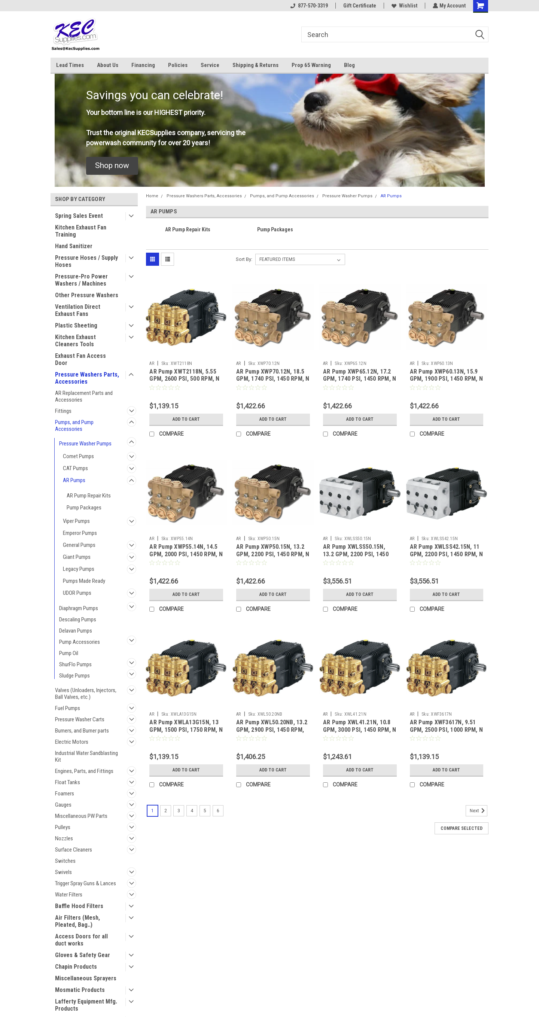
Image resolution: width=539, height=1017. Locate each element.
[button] (112, 166)
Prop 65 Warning (311, 65)
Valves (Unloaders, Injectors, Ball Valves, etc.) (85, 693)
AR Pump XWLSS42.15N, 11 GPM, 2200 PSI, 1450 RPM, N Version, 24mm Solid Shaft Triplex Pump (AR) (446, 557)
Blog (349, 65)
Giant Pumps (77, 557)
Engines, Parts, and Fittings (84, 771)
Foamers (64, 793)
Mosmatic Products (80, 989)
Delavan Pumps (75, 630)
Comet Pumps (78, 456)
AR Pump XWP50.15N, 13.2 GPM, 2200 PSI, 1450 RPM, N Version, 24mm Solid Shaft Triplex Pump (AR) (273, 557)
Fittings (63, 411)
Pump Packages (84, 507)
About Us (107, 65)
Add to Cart (186, 419)
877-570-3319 (308, 6)
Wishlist (404, 6)
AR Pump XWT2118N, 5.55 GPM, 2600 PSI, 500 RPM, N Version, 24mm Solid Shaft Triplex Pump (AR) (184, 382)
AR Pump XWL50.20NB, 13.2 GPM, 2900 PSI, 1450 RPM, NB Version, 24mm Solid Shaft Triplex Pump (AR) (271, 733)
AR (151, 363)
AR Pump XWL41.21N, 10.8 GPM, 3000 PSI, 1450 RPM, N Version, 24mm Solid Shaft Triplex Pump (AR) (359, 733)
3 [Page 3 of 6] (178, 810)
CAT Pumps (75, 468)
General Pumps (79, 545)
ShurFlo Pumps (75, 664)
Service (210, 65)
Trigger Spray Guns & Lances (85, 883)
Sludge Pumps (74, 675)
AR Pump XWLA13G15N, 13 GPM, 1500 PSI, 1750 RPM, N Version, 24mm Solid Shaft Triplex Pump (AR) (186, 733)
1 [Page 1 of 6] (152, 810)
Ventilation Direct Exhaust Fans (77, 310)
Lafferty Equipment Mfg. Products (86, 1005)
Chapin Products (76, 966)
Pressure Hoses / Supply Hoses (86, 261)
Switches (65, 861)
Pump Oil (68, 653)
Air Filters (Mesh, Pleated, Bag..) (77, 921)
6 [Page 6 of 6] (218, 810)
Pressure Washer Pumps (85, 443)
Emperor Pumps (80, 533)
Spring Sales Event (79, 215)
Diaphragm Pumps (78, 608)
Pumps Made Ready (84, 581)
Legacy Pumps (78, 569)
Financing (143, 65)
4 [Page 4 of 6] (192, 810)
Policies (178, 65)
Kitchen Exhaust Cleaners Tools (75, 341)
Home (152, 196)
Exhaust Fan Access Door (80, 359)
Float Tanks (67, 782)
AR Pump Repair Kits (89, 495)
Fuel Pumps (67, 708)
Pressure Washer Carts (79, 719)
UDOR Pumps (77, 593)
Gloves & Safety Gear (82, 955)
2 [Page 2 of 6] (165, 810)
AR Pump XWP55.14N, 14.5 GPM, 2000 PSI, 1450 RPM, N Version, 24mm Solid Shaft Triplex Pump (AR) (186, 557)
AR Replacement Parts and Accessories (84, 396)
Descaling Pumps (77, 619)
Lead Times (70, 65)
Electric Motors (71, 742)
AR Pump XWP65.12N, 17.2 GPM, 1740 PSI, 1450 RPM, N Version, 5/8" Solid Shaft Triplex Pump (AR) (359, 382)
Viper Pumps (76, 521)
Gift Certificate (358, 6)
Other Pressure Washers (86, 295)
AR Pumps (74, 480)
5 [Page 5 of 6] (205, 810)
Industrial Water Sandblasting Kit (86, 756)
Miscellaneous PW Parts (81, 816)
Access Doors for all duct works (81, 940)
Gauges (63, 804)
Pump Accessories (79, 642)
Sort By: (244, 259)
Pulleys (62, 827)
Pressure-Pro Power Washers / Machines (81, 280)
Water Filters (68, 894)
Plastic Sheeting (76, 325)
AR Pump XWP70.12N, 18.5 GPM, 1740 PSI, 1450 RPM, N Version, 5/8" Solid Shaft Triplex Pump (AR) (273, 382)
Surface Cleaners (73, 849)
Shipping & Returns (255, 65)
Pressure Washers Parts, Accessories (87, 378)
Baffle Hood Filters (79, 906)
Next (478, 810)
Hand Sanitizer (73, 246)
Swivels (63, 872)
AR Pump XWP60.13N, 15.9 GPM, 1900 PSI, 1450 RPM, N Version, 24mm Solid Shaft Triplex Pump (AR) (446, 382)
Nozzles (64, 838)
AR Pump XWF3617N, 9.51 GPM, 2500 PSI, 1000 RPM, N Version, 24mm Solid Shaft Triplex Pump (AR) (446, 733)
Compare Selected (461, 828)
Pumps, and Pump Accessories (74, 425)
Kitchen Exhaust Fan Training (80, 231)
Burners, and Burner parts (82, 730)
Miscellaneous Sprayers (85, 978)
